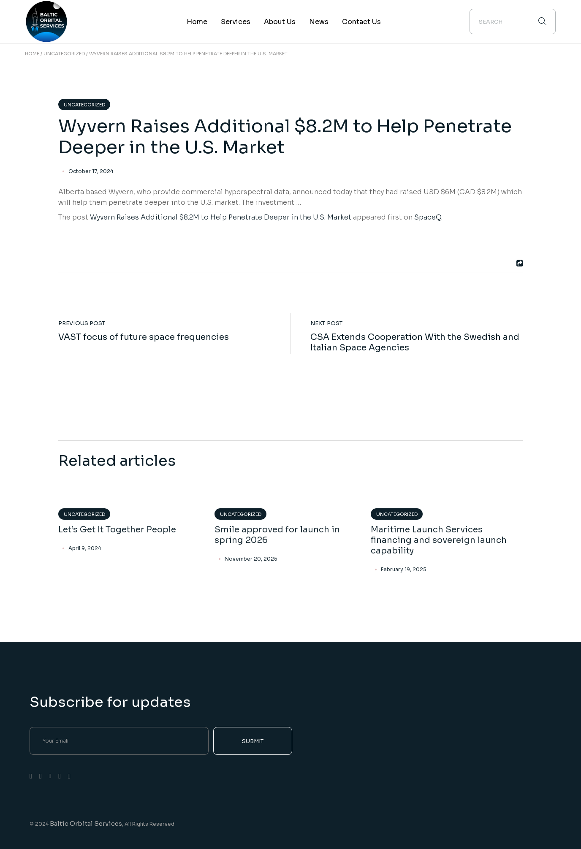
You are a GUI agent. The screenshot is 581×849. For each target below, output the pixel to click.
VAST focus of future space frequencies (143, 337)
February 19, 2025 (403, 569)
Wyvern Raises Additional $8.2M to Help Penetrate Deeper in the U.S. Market (220, 217)
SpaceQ (427, 217)
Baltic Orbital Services (86, 823)
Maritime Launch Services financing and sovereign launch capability (439, 540)
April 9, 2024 (84, 548)
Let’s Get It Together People (117, 529)
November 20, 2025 (251, 558)
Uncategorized (64, 54)
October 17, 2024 (90, 171)
